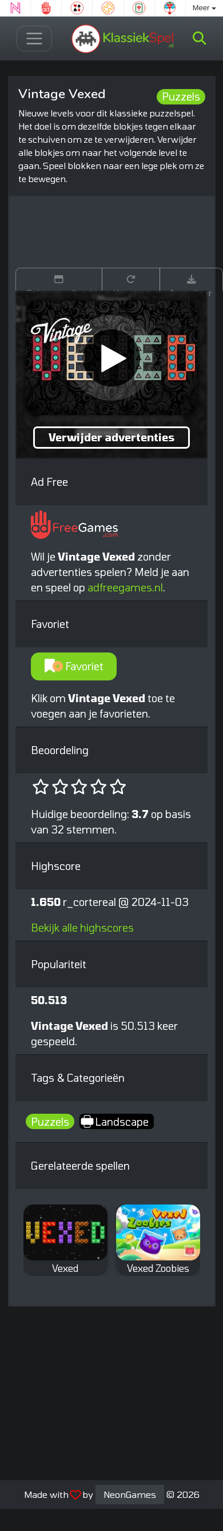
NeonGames (129, 1494)
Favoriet (74, 666)
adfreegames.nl (125, 587)
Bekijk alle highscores (82, 927)
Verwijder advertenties (111, 437)
